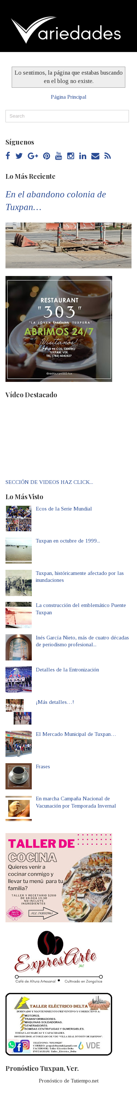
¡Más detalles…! (55, 702)
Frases (43, 766)
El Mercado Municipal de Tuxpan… (76, 734)
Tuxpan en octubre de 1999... (68, 541)
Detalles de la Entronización (67, 670)
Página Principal (69, 97)
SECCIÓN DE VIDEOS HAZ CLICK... (49, 482)
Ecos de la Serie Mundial (64, 509)
